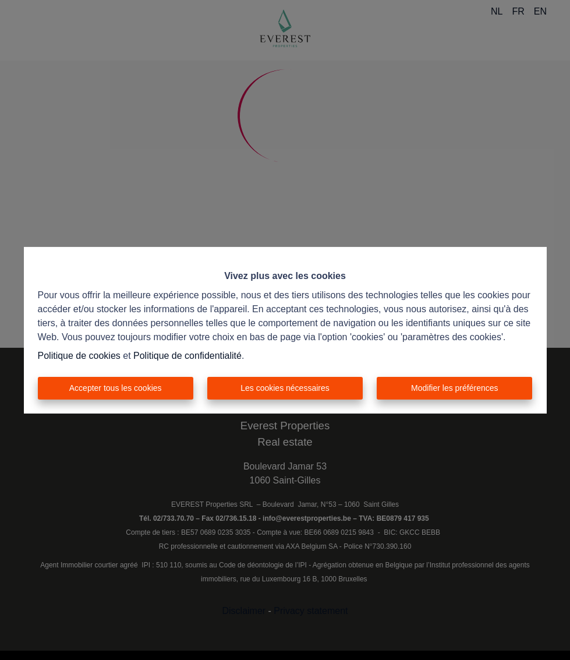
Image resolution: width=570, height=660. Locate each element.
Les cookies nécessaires (285, 388)
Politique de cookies (79, 356)
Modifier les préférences (454, 388)
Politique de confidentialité (187, 356)
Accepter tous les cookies (115, 388)
